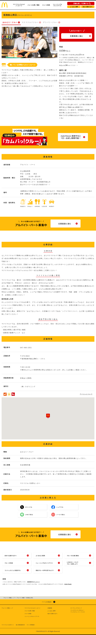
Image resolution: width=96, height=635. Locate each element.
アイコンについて (86, 394)
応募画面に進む (76, 36)
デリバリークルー (50, 22)
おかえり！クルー (10, 22)
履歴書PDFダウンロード (33, 581)
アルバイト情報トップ (7, 608)
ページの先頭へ (47, 602)
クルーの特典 (46, 5)
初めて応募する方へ (88, 6)
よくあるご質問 (74, 6)
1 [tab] (29, 60)
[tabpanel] (29, 42)
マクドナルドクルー (30, 22)
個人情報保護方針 (20, 624)
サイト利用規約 (31, 624)
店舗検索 (50, 608)
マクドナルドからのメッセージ (19, 5)
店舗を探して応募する (80, 3)
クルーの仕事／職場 (33, 5)
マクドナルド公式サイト (8, 624)
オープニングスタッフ (76, 608)
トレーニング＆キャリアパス (57, 5)
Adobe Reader (68, 584)
